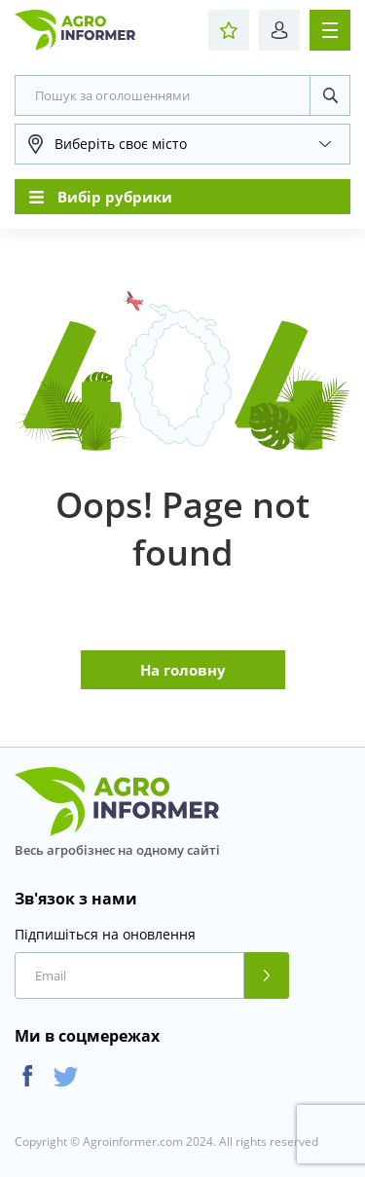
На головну (183, 670)
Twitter (66, 1076)
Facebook (28, 1076)
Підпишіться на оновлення (105, 934)
